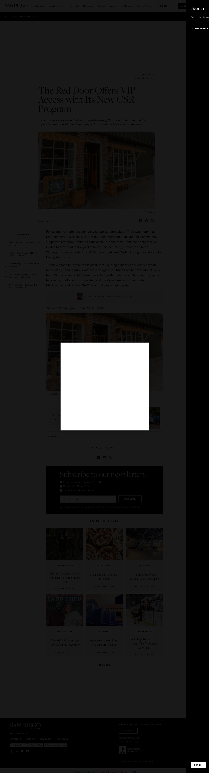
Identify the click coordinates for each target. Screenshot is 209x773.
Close (197, 8)
